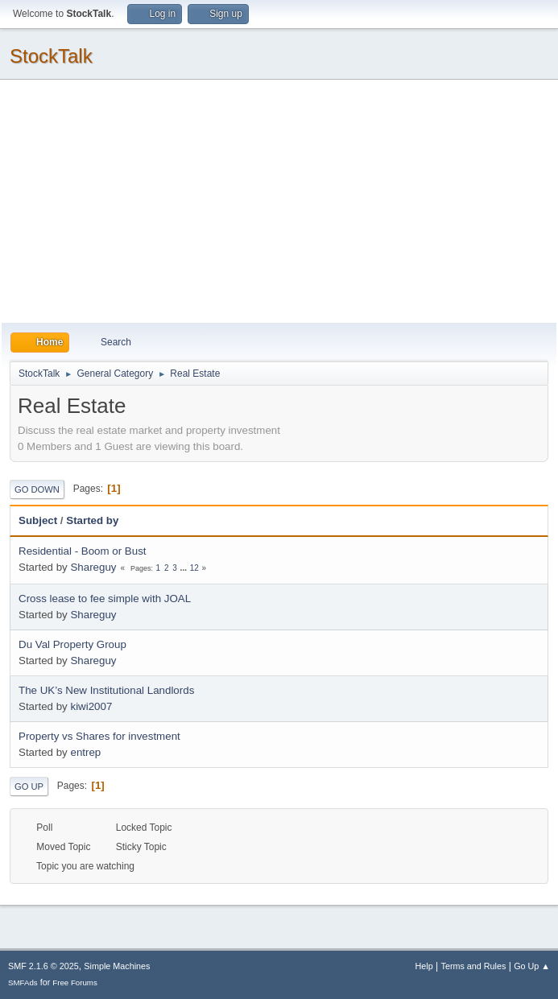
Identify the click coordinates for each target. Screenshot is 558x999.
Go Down (37, 489)
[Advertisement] (279, 202)
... (184, 567)
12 (194, 567)
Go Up (28, 786)
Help (424, 966)
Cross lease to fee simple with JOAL (105, 598)
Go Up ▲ (532, 966)
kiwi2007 (91, 706)
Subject (38, 520)
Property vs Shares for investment (99, 736)
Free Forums (74, 982)
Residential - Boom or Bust (83, 551)
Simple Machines (117, 966)
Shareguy (93, 567)
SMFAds (23, 982)
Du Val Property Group (72, 644)
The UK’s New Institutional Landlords (106, 690)
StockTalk (51, 56)
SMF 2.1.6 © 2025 (43, 966)
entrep (85, 752)
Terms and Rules (473, 966)
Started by (92, 520)
